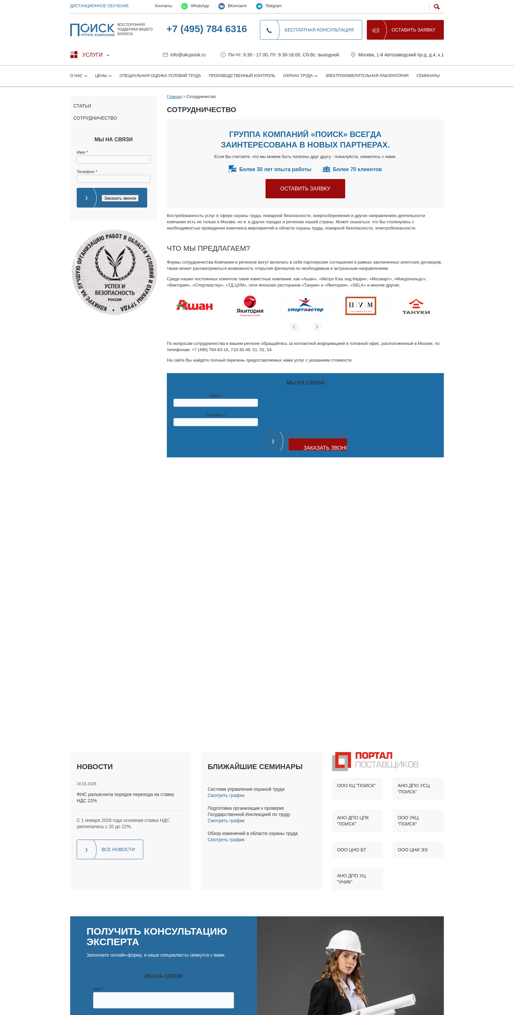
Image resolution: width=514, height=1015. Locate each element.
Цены (101, 75)
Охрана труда (298, 75)
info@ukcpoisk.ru (188, 54)
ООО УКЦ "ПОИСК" (408, 820)
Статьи (82, 106)
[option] (194, 306)
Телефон (87, 171)
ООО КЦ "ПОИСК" (356, 785)
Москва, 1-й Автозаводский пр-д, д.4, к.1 (401, 54)
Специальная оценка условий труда (160, 75)
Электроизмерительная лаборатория (366, 75)
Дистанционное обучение (99, 6)
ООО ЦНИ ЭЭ (412, 849)
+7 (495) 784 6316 (207, 28)
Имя (82, 152)
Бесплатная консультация (319, 29)
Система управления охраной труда (246, 789)
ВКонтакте (232, 6)
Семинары (428, 75)
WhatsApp (195, 6)
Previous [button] (294, 327)
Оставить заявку (413, 29)
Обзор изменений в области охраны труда (253, 833)
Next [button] (317, 327)
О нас (77, 75)
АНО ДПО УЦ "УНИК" (351, 879)
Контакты (163, 6)
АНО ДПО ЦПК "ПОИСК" (353, 820)
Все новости (118, 849)
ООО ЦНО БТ (351, 849)
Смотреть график (226, 795)
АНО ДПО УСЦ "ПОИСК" (414, 788)
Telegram (269, 6)
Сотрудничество (95, 118)
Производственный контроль (242, 75)
